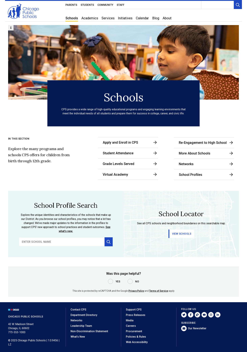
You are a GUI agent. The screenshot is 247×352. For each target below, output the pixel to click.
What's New (78, 336)
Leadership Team (81, 325)
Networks (76, 320)
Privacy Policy (136, 290)
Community (105, 4)
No (137, 281)
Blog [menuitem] (155, 18)
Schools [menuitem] (71, 18)
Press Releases (135, 315)
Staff (121, 4)
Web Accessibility (137, 342)
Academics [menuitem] (89, 18)
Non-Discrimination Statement (89, 331)
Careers (131, 325)
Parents (71, 4)
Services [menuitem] (108, 18)
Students (87, 4)
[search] (62, 241)
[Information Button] (11, 27)
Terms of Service (158, 290)
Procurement (134, 331)
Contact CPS (78, 309)
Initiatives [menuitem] (125, 18)
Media (129, 320)
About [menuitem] (167, 18)
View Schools (181, 233)
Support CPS (134, 309)
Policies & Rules (136, 336)
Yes (118, 281)
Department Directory (84, 315)
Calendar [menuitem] (142, 18)
